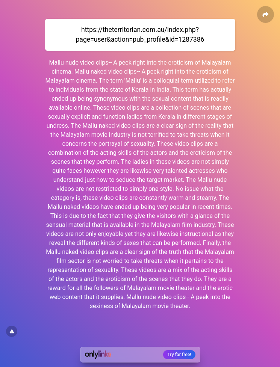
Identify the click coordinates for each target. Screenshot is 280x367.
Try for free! (179, 354)
